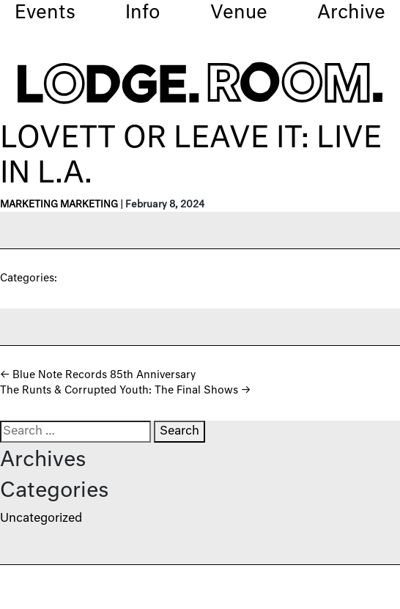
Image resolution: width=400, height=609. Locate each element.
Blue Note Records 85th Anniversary (98, 375)
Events (45, 13)
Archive (351, 13)
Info (142, 13)
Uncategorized (41, 519)
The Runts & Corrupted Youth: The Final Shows (125, 390)
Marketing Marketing (59, 205)
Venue (238, 13)
